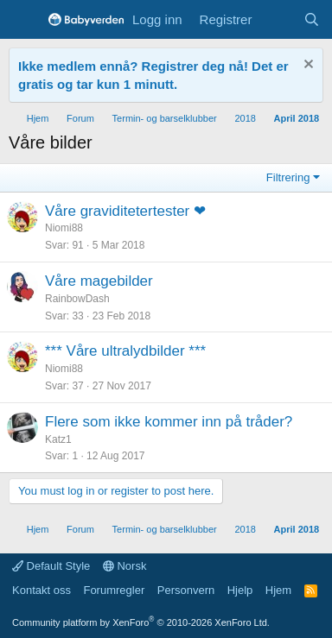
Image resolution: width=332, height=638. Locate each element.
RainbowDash (77, 299)
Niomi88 (64, 228)
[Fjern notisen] (306, 66)
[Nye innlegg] (277, 19)
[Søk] (312, 19)
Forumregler (113, 590)
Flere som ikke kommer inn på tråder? (168, 422)
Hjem (278, 590)
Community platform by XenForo (141, 622)
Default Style (51, 565)
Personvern (185, 590)
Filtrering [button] (288, 177)
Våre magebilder (99, 281)
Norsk (125, 565)
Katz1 (58, 439)
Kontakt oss (41, 590)
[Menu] (23, 20)
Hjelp (240, 590)
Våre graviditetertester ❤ (125, 211)
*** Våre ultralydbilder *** (125, 351)
